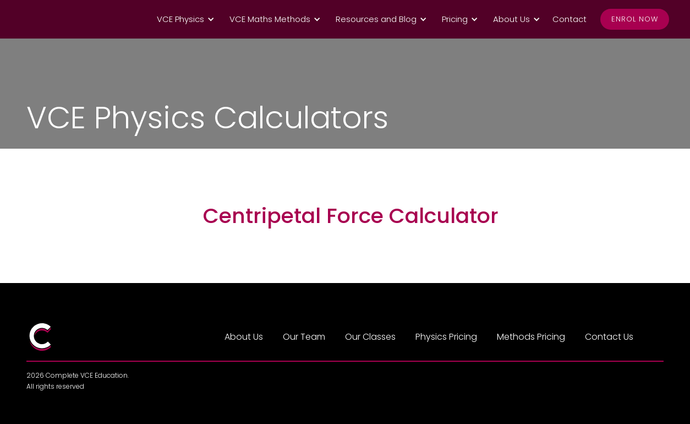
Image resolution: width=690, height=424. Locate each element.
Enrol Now (634, 19)
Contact (569, 19)
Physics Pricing (446, 336)
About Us (243, 336)
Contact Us (609, 336)
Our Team (304, 336)
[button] (183, 19)
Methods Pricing (531, 336)
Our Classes (370, 336)
